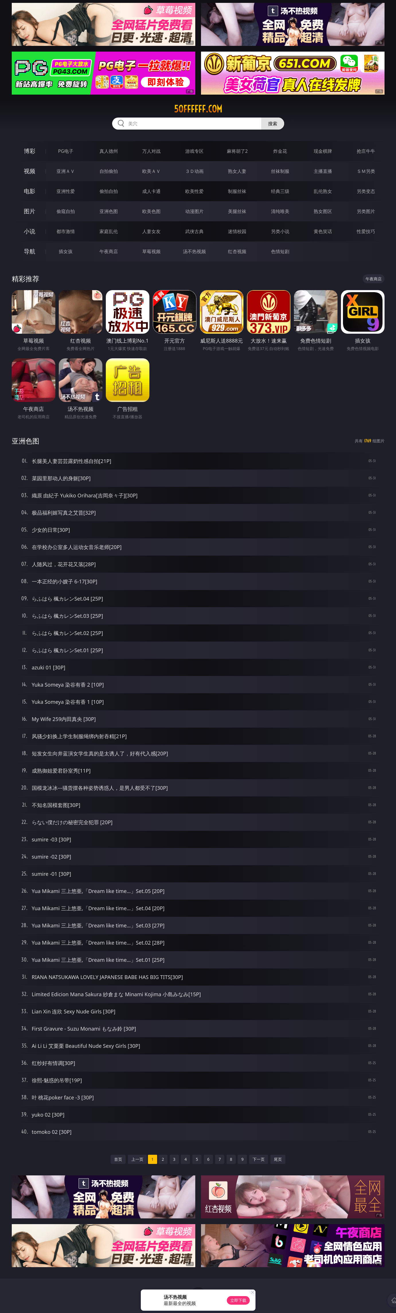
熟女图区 (323, 211)
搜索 (272, 123)
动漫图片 (194, 211)
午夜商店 (109, 251)
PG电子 (65, 151)
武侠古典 (194, 231)
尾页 (278, 1159)
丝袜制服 (280, 171)
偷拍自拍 (109, 191)
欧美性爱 (194, 191)
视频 (29, 171)
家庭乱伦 (109, 231)
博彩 (29, 151)
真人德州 (109, 151)
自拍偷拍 (109, 171)
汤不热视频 (194, 251)
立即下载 (238, 1300)
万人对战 (151, 151)
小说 (29, 231)
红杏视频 (237, 251)
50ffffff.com (198, 109)
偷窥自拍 (65, 211)
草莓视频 (151, 251)
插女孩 (66, 251)
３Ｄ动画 (194, 171)
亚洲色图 (109, 211)
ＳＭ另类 (366, 171)
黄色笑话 (323, 231)
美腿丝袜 (237, 211)
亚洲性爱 (65, 191)
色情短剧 (280, 251)
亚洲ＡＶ (65, 171)
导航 (29, 251)
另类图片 (366, 211)
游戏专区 (194, 151)
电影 (29, 191)
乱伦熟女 (323, 191)
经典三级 (280, 191)
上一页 (137, 1159)
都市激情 (65, 231)
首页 (118, 1159)
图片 (29, 211)
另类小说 (280, 231)
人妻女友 (151, 231)
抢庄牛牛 (366, 151)
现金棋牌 (323, 151)
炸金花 (280, 151)
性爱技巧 (366, 231)
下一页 (259, 1159)
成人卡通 (151, 191)
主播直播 (323, 171)
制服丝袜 (237, 191)
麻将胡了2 (237, 151)
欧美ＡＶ (151, 171)
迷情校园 (237, 231)
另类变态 (366, 191)
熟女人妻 (237, 171)
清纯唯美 (280, 211)
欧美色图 (151, 211)
